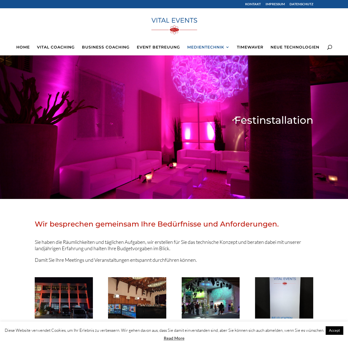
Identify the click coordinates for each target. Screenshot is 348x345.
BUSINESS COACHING (106, 47)
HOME (23, 47)
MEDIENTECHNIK (205, 47)
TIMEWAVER (250, 47)
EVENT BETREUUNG (158, 47)
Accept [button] (334, 330)
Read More (174, 338)
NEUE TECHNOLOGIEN (295, 47)
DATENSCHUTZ (301, 4)
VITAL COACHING (56, 47)
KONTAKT (253, 4)
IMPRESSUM (275, 4)
